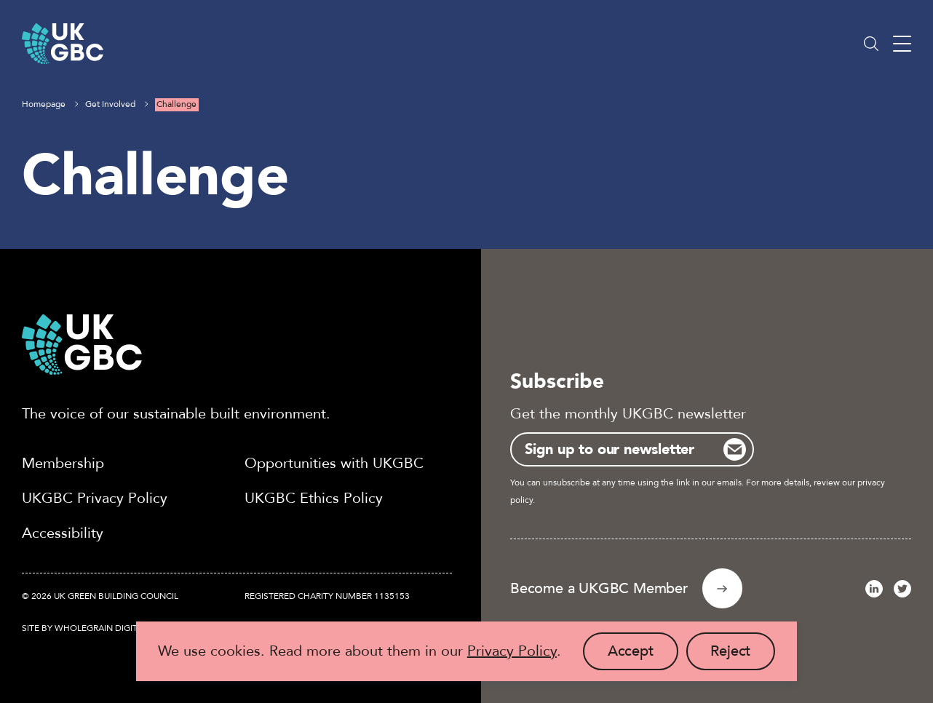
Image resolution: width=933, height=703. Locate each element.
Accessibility (62, 533)
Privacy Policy (512, 651)
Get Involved (110, 104)
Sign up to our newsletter (609, 449)
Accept (643, 655)
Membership (63, 463)
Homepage (43, 104)
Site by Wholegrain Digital (84, 628)
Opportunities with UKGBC (334, 463)
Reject (742, 655)
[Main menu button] (902, 44)
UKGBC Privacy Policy (94, 498)
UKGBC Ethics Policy (314, 498)
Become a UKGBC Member (599, 588)
